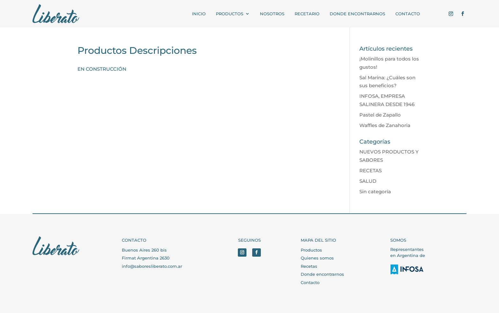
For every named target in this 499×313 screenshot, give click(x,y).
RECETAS (370, 170)
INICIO (199, 13)
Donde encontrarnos (357, 13)
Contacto (310, 282)
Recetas (309, 266)
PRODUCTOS (229, 13)
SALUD (367, 181)
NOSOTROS (272, 13)
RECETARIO (307, 13)
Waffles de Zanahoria (384, 125)
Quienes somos (317, 257)
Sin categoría (375, 192)
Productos (311, 250)
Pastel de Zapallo (380, 115)
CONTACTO (407, 13)
